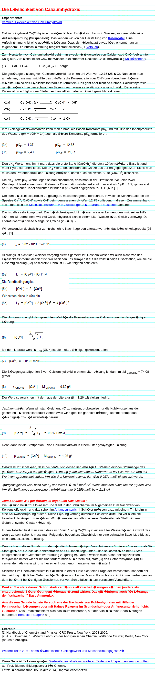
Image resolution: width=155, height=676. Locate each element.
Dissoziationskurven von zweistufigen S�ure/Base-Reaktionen (73, 205)
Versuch (92, 47)
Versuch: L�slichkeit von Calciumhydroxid (32, 22)
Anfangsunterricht (66, 509)
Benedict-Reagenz (31, 615)
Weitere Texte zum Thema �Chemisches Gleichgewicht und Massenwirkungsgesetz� (63, 651)
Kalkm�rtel (116, 38)
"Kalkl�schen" (134, 59)
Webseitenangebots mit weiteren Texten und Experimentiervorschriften (98, 661)
